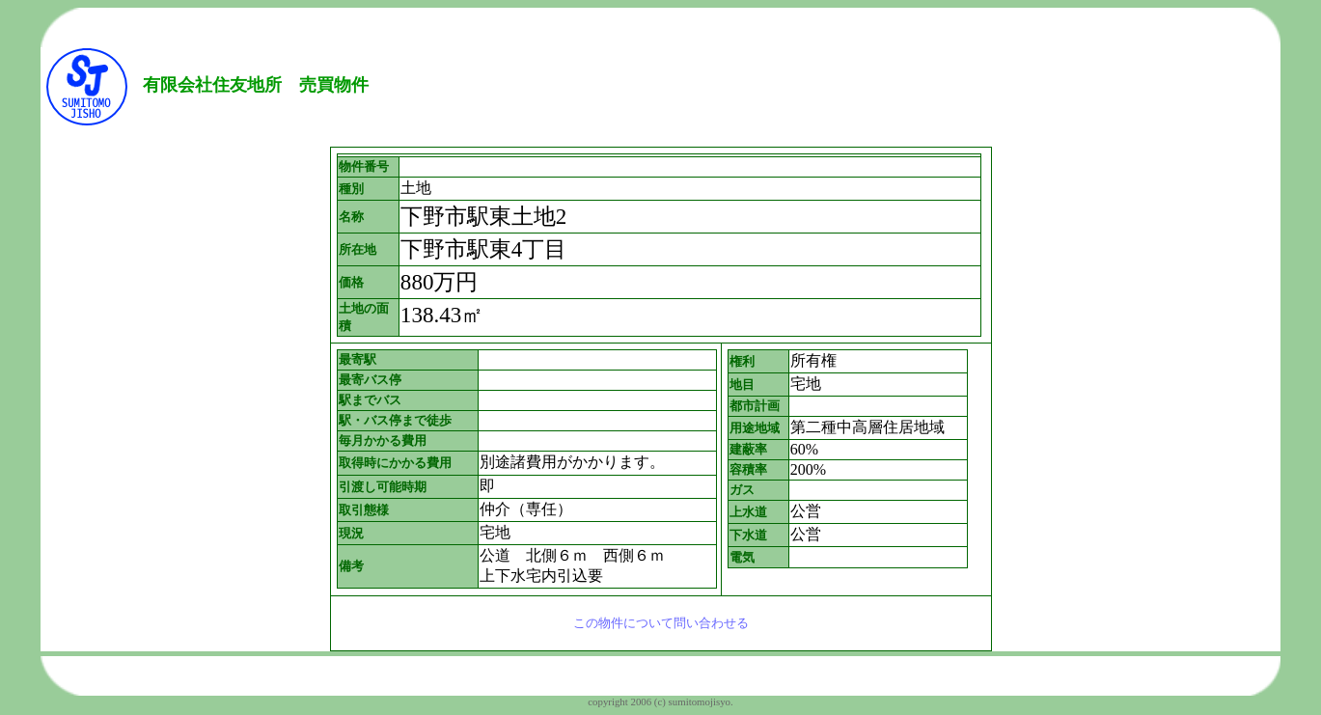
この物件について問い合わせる (661, 623)
